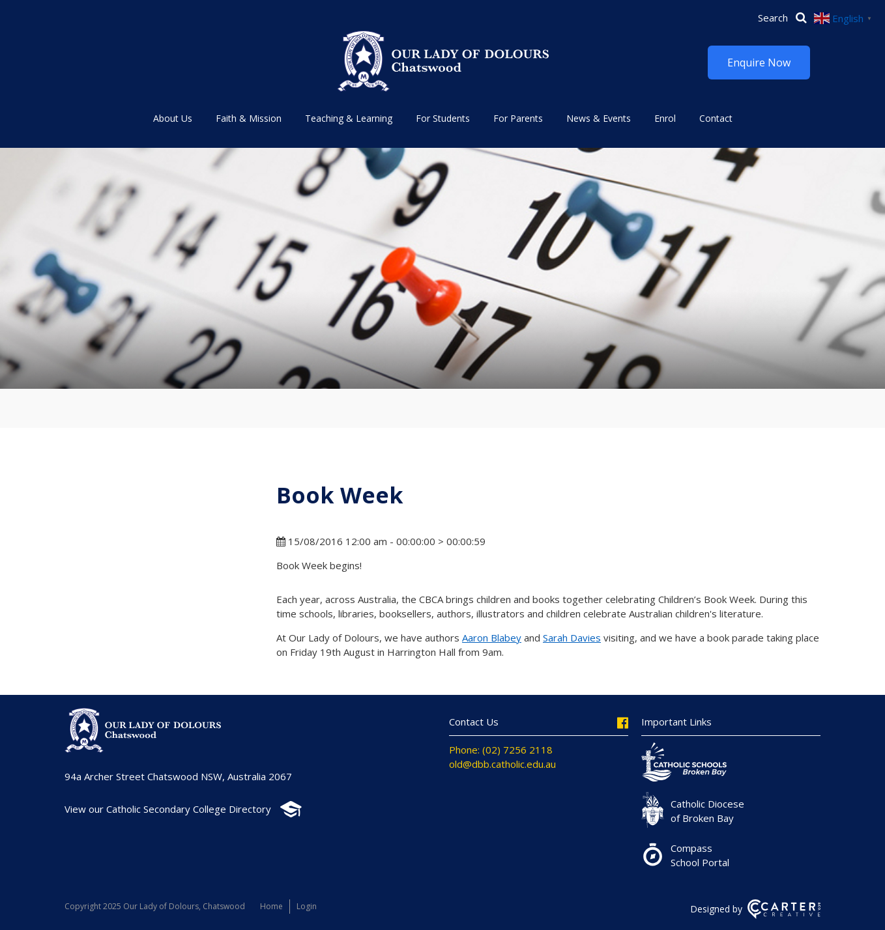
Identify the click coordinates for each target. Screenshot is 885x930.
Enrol (665, 118)
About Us (172, 118)
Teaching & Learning (348, 118)
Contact (716, 118)
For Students (443, 118)
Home (271, 906)
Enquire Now (759, 62)
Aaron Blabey (491, 637)
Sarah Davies (572, 637)
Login (307, 906)
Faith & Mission (249, 118)
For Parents (518, 118)
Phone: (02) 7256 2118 (501, 749)
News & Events (598, 118)
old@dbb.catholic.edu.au (502, 763)
